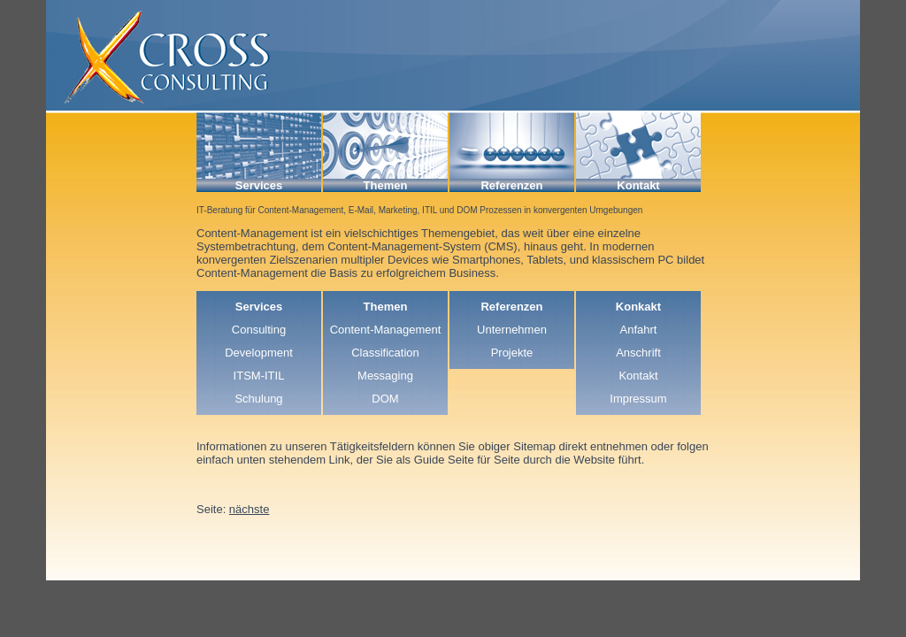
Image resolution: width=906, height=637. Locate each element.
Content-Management (385, 329)
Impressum (638, 398)
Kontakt (637, 375)
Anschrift (638, 352)
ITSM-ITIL (259, 375)
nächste (249, 509)
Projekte (512, 352)
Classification (385, 352)
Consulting (259, 329)
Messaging (385, 375)
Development (259, 352)
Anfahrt (638, 329)
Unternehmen (512, 329)
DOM (385, 398)
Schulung (258, 398)
